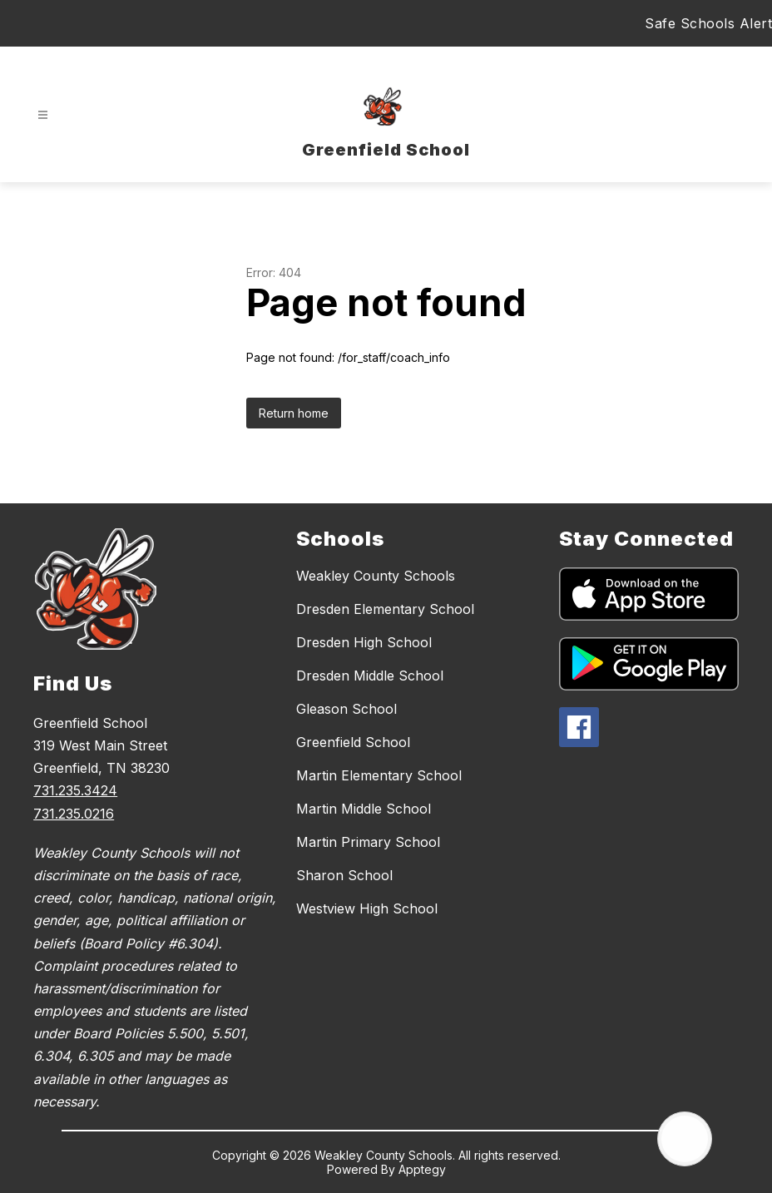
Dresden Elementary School (385, 609)
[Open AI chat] (684, 1139)
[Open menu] (42, 115)
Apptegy (422, 1169)
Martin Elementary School (379, 775)
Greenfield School (353, 742)
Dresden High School (364, 642)
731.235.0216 (73, 813)
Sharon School (344, 875)
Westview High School (367, 908)
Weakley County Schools (375, 575)
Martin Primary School (368, 842)
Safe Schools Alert (708, 23)
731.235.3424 (75, 790)
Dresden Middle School (369, 675)
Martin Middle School (363, 808)
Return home (294, 413)
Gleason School (346, 708)
